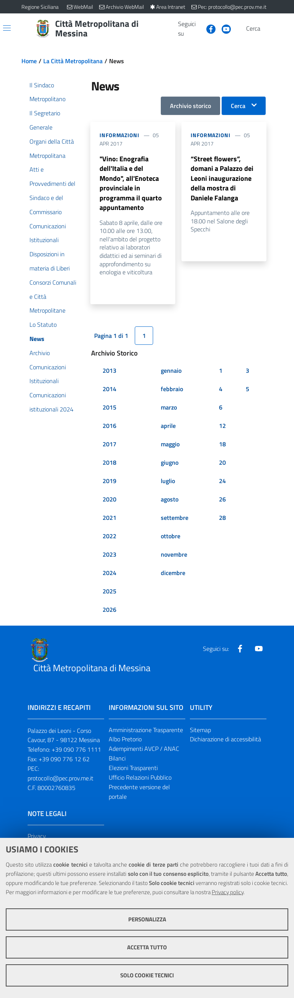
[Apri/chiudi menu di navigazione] (6, 28)
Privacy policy (227, 892)
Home (29, 61)
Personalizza (147, 919)
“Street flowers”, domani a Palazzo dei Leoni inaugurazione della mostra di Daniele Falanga (223, 186)
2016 (109, 442)
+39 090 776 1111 (76, 765)
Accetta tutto (147, 947)
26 (222, 515)
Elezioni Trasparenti (133, 784)
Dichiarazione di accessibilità (225, 755)
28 (222, 534)
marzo (169, 423)
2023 (109, 570)
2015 (109, 423)
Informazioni (119, 135)
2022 (109, 552)
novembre (174, 570)
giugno (169, 478)
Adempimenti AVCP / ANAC (144, 765)
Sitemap (200, 746)
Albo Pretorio (125, 755)
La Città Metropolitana (73, 61)
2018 (109, 478)
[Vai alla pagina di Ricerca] (268, 28)
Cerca (238, 105)
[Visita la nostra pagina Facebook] (208, 28)
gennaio (171, 387)
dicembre (173, 589)
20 (222, 478)
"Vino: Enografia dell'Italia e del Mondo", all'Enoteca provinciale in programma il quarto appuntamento (132, 191)
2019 (109, 497)
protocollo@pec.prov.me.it (60, 794)
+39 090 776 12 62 (64, 775)
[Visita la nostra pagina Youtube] (223, 28)
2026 (109, 626)
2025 (109, 607)
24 (222, 497)
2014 (109, 405)
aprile (168, 442)
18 (222, 460)
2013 (109, 387)
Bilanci (117, 774)
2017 (109, 460)
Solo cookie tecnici (147, 975)
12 (222, 442)
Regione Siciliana (40, 7)
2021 (109, 534)
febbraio (172, 405)
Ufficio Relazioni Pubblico (140, 793)
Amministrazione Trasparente (146, 746)
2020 (109, 515)
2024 (109, 589)
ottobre (170, 552)
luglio (168, 497)
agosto (169, 515)
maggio (170, 460)
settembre (174, 534)
